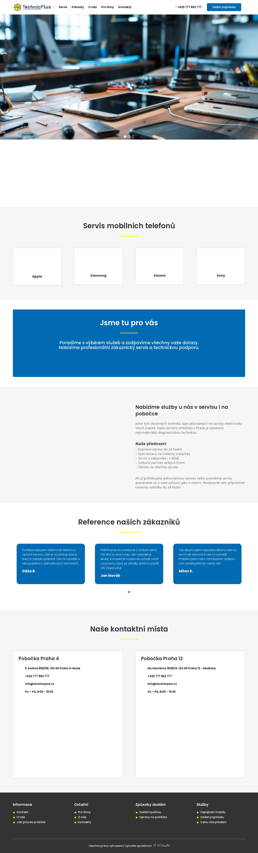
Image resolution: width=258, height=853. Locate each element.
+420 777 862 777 (189, 7)
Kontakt (22, 812)
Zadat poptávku (224, 7)
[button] (126, 592)
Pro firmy (107, 7)
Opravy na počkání (153, 817)
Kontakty (125, 7)
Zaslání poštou (150, 812)
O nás (92, 7)
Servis (63, 7)
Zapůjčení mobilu (212, 812)
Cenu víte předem (213, 822)
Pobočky (78, 7)
